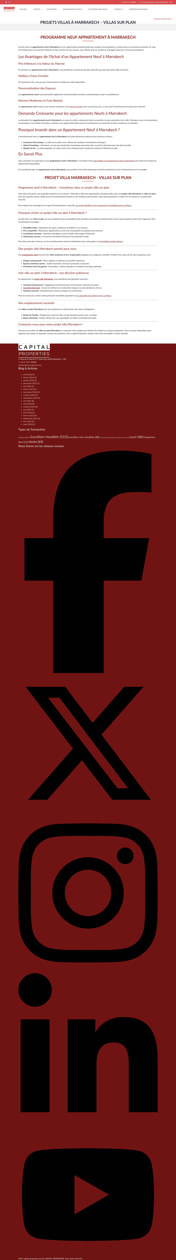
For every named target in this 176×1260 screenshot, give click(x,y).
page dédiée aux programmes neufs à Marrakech (114, 161)
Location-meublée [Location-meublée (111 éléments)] (49, 437)
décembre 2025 (30, 383)
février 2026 (28, 377)
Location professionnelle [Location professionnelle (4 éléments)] (107, 437)
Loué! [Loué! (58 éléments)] (136, 437)
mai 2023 (27, 409)
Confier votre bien (162, 19)
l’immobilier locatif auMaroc (111, 241)
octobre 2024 (29, 395)
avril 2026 (27, 374)
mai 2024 (27, 401)
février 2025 (28, 389)
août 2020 (27, 424)
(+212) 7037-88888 (27, 362)
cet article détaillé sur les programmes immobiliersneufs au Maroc (104, 205)
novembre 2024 (30, 392)
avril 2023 (27, 412)
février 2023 (28, 415)
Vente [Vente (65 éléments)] (36, 442)
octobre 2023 (29, 406)
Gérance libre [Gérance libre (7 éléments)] (24, 437)
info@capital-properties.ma (29, 365)
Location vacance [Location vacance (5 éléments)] (122, 437)
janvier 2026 (28, 380)
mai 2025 (27, 386)
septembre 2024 (30, 398)
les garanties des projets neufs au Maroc (94, 295)
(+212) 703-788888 (127, 2)
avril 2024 (27, 404)
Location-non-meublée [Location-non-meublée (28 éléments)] (83, 437)
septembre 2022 (30, 418)
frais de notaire (76, 106)
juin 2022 (27, 421)
